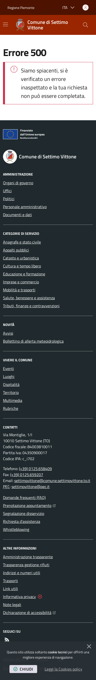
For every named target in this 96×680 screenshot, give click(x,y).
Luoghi (8, 376)
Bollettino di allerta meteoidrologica (33, 341)
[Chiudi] (89, 646)
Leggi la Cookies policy (63, 669)
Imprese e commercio (21, 282)
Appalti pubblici (16, 250)
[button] (86, 25)
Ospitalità (11, 384)
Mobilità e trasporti (19, 290)
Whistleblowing (16, 529)
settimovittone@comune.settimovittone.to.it (52, 481)
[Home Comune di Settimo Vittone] (47, 25)
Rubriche (10, 408)
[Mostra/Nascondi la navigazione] (5, 24)
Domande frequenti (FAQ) (24, 497)
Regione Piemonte (20, 7)
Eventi (8, 368)
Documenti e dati (17, 215)
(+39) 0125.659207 (26, 475)
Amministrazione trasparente (28, 557)
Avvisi (8, 333)
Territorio (11, 392)
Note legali (12, 605)
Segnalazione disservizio (23, 513)
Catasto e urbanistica (21, 258)
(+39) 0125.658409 (35, 469)
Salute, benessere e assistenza (29, 298)
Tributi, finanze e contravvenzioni (31, 306)
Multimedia (12, 400)
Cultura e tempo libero (22, 266)
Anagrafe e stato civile (22, 242)
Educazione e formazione (24, 274)
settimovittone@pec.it (30, 487)
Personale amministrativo (25, 207)
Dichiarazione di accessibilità (29, 612)
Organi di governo (18, 183)
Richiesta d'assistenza (21, 521)
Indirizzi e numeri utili (21, 573)
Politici (8, 199)
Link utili (10, 589)
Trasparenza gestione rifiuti (26, 565)
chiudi (23, 669)
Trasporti (10, 581)
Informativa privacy (19, 597)
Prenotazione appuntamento (29, 504)
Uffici (7, 191)
